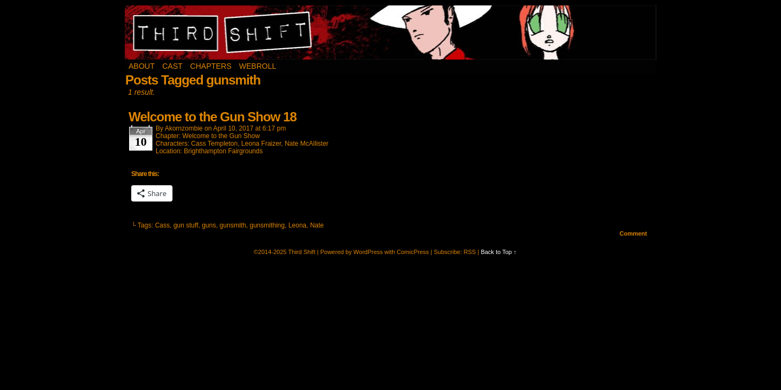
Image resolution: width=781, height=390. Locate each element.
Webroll (257, 66)
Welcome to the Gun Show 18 (213, 116)
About (142, 66)
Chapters (211, 66)
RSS (470, 252)
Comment (633, 233)
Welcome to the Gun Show (221, 136)
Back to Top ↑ (498, 252)
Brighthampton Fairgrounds (223, 151)
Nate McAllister (307, 143)
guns (209, 225)
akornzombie (184, 128)
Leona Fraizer (261, 143)
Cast (172, 66)
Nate (317, 225)
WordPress (368, 252)
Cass (162, 225)
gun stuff (186, 225)
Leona (297, 225)
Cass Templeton (214, 143)
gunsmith (233, 225)
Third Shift (391, 32)
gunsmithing (267, 225)
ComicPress (412, 252)
